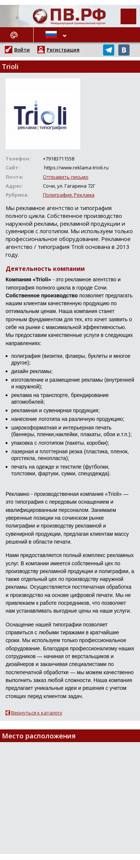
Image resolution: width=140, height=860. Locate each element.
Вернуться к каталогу (36, 712)
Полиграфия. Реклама (68, 194)
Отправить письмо (65, 176)
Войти (22, 49)
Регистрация (63, 49)
